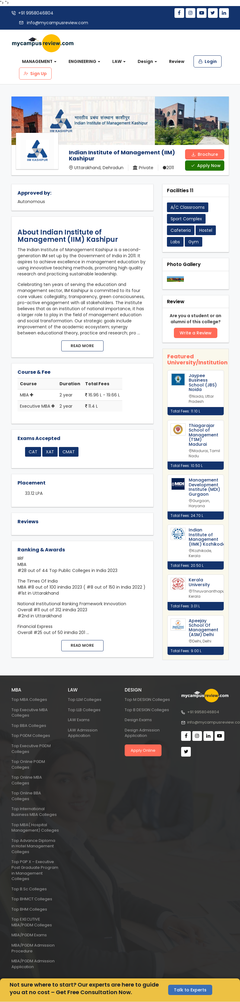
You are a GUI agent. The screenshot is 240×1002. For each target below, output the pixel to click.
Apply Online (143, 750)
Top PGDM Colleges (30, 735)
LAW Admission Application (83, 733)
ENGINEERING (84, 61)
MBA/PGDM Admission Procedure (33, 948)
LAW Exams (79, 720)
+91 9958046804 (35, 13)
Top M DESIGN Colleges (147, 699)
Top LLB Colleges (84, 710)
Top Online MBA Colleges (26, 780)
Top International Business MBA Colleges (34, 811)
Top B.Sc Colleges (29, 889)
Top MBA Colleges (29, 699)
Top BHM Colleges (29, 909)
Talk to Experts (190, 990)
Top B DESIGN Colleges (147, 710)
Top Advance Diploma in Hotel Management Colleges (33, 846)
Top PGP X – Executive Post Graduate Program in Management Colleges (34, 870)
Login (207, 61)
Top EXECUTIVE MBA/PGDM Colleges (31, 922)
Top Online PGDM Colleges (28, 764)
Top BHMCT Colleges (31, 899)
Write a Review (196, 333)
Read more (82, 346)
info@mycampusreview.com (57, 23)
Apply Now (206, 165)
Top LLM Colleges (84, 699)
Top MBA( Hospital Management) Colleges (35, 827)
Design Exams (138, 720)
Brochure (204, 154)
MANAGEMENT (39, 61)
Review (176, 61)
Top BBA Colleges (28, 725)
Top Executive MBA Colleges (29, 712)
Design (147, 61)
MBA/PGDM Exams (29, 935)
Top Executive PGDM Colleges (31, 748)
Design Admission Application (142, 733)
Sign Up (35, 74)
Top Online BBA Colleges (26, 796)
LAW (119, 61)
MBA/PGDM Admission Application (33, 964)
